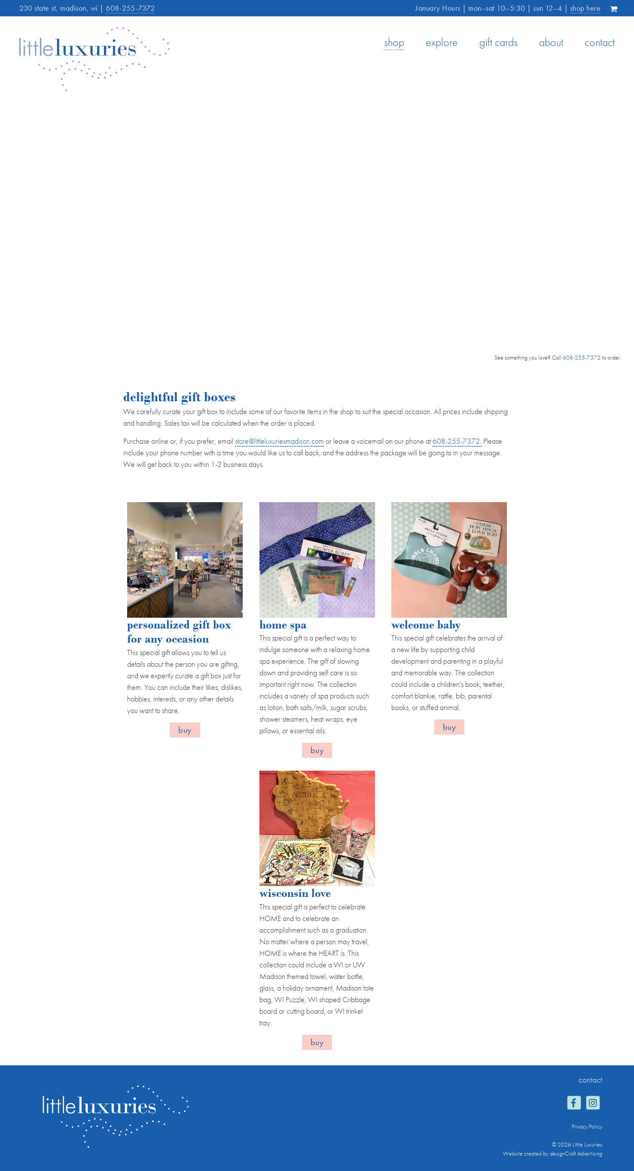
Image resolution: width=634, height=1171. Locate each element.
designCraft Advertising (576, 1153)
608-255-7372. (457, 441)
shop (394, 42)
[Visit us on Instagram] (592, 1103)
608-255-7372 (130, 8)
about (551, 42)
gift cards (498, 42)
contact (600, 42)
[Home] (94, 88)
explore (442, 42)
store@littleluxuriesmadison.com (279, 441)
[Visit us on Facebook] (573, 1103)
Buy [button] (185, 729)
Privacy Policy (587, 1126)
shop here (585, 8)
